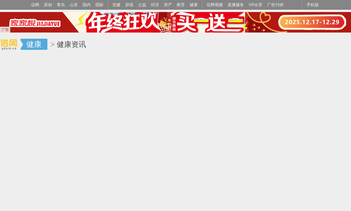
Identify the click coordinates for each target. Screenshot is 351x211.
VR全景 (255, 4)
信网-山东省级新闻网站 (10, 44)
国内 (86, 4)
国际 (99, 4)
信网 (35, 4)
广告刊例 (275, 4)
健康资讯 (71, 44)
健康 (194, 4)
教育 (181, 4)
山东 (74, 4)
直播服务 (236, 4)
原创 (48, 4)
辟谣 (129, 4)
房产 (168, 4)
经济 (155, 4)
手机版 (313, 4)
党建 (116, 4)
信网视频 (215, 4)
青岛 (61, 4)
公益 (142, 4)
